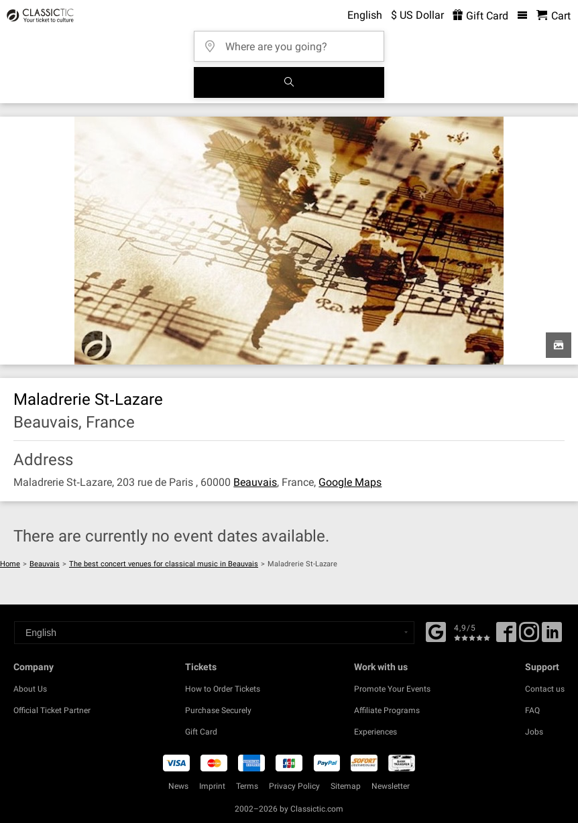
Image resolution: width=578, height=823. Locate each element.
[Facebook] (436, 631)
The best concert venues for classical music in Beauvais (163, 564)
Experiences (375, 732)
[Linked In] (552, 636)
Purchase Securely (218, 710)
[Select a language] (214, 632)
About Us (30, 689)
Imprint (212, 786)
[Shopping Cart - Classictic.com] (553, 15)
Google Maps (350, 482)
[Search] (289, 82)
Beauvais (255, 482)
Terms (247, 786)
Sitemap (346, 786)
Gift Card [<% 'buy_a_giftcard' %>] (480, 15)
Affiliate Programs (387, 710)
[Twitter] (529, 636)
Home (10, 564)
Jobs (534, 732)
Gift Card (201, 732)
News (178, 786)
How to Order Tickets (222, 689)
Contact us (545, 689)
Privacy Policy (294, 786)
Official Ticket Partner (52, 710)
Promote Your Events (392, 689)
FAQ (532, 710)
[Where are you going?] (293, 41)
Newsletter (390, 786)
